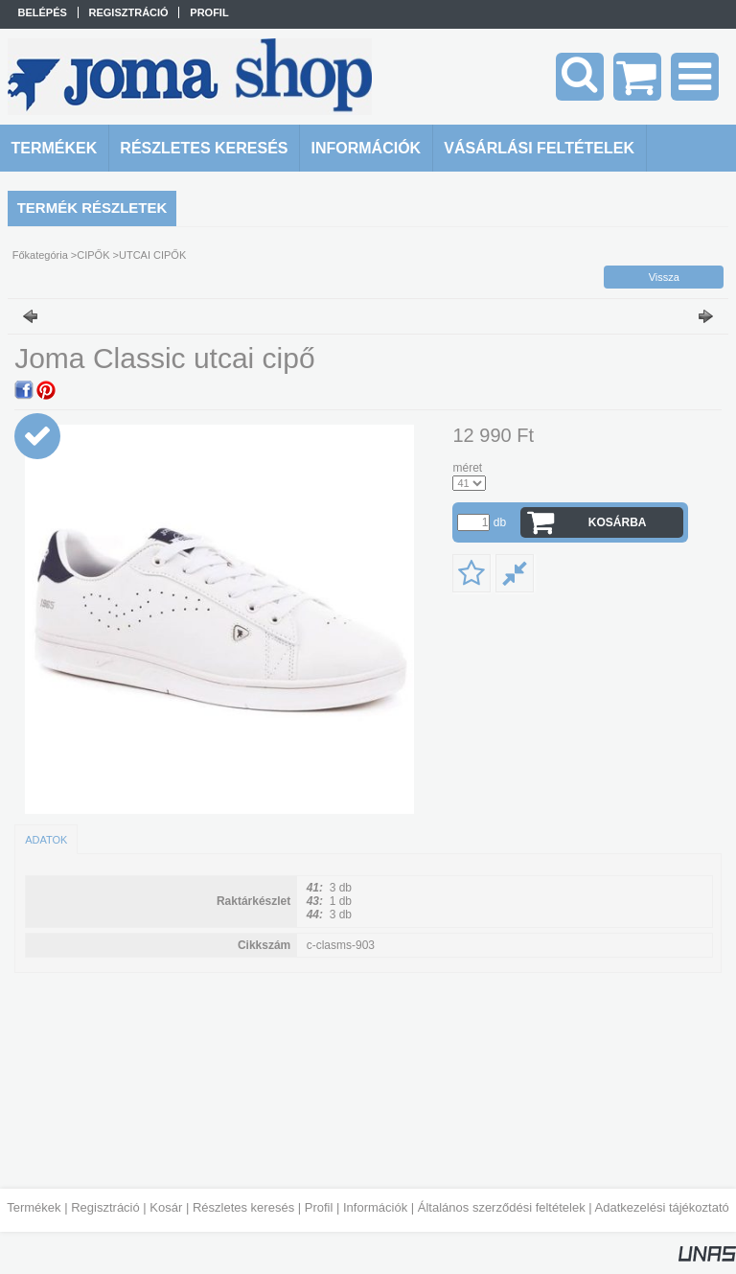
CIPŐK (93, 255)
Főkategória (40, 255)
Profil (319, 1207)
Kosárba (617, 522)
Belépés (42, 12)
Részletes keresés (243, 1207)
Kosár (166, 1207)
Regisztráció (105, 1207)
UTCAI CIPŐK (152, 255)
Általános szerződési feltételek (502, 1207)
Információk (375, 1207)
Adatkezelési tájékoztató (662, 1207)
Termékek (33, 1207)
